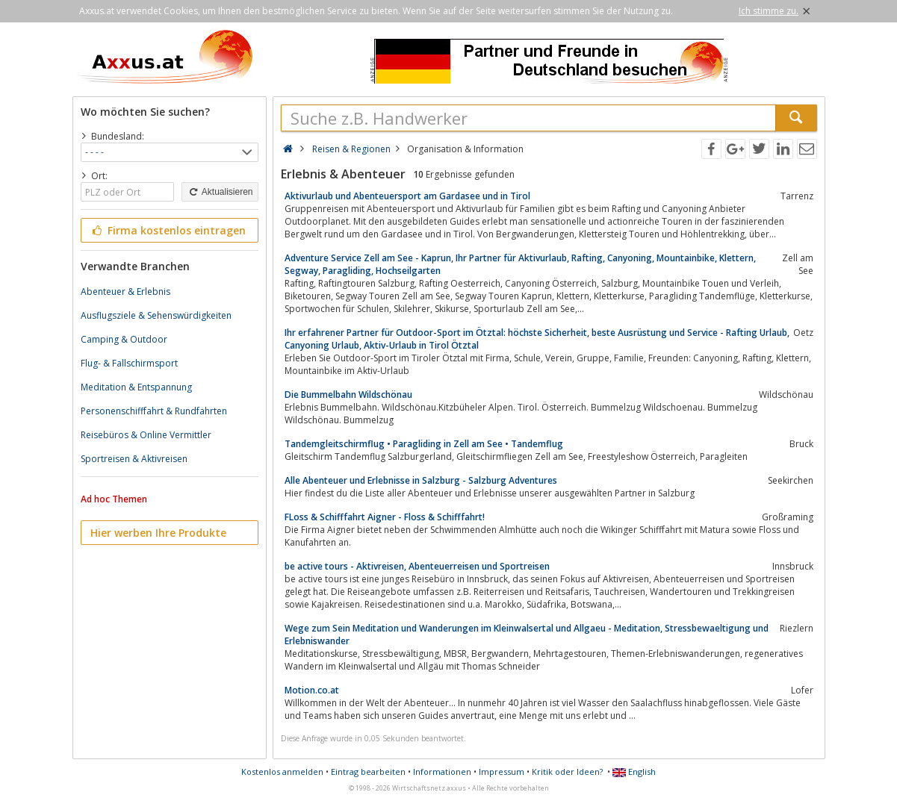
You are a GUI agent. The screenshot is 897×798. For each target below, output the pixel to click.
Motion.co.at (312, 690)
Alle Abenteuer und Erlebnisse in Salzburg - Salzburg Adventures (421, 480)
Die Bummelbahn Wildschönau (348, 394)
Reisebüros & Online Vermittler (146, 434)
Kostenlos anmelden (282, 771)
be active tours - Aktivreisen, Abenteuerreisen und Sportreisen (417, 566)
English (634, 771)
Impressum (501, 771)
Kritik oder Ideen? (567, 771)
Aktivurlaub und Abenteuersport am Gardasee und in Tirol (407, 196)
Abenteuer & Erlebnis (125, 291)
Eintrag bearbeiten (368, 771)
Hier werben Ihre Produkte (158, 533)
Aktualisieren (219, 192)
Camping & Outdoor (124, 339)
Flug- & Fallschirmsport (129, 363)
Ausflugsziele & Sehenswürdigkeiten (156, 315)
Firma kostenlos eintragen (168, 230)
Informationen (442, 771)
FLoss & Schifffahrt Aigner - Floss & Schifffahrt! (385, 517)
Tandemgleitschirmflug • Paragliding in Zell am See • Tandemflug (424, 443)
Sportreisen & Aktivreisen (134, 458)
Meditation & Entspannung (136, 387)
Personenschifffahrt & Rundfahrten (154, 411)
